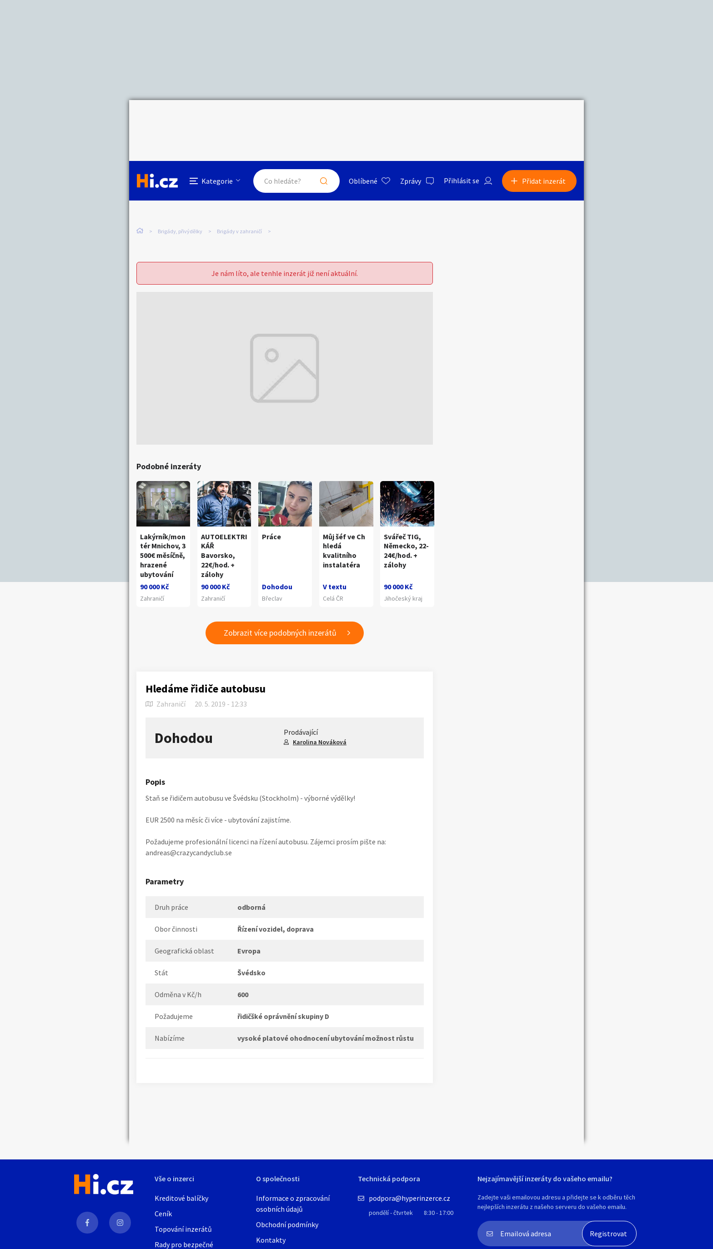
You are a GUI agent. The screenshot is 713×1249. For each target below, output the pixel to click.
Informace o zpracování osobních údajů (293, 1204)
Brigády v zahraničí (239, 190)
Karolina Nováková (319, 721)
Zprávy (410, 120)
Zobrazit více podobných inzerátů (280, 612)
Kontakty (271, 1239)
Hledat (324, 120)
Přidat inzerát (544, 120)
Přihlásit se (461, 120)
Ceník (163, 1213)
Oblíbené (363, 120)
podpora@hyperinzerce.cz (409, 1198)
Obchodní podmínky (287, 1224)
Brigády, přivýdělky (180, 190)
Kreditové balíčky (181, 1198)
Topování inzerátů (183, 1229)
